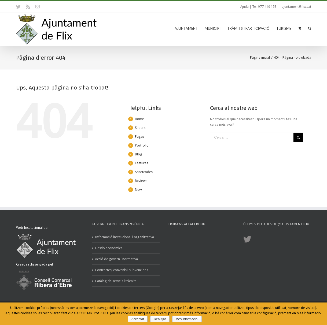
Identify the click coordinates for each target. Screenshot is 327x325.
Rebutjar (160, 319)
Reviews (141, 181)
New (138, 190)
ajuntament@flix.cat (296, 7)
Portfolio (142, 145)
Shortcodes (144, 172)
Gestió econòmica (109, 248)
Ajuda (244, 7)
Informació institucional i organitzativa (124, 237)
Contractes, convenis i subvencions (121, 270)
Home (139, 119)
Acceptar (137, 319)
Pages (139, 137)
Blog (138, 154)
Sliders (140, 128)
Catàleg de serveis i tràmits (115, 281)
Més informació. (187, 319)
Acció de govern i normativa (116, 259)
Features (141, 163)
